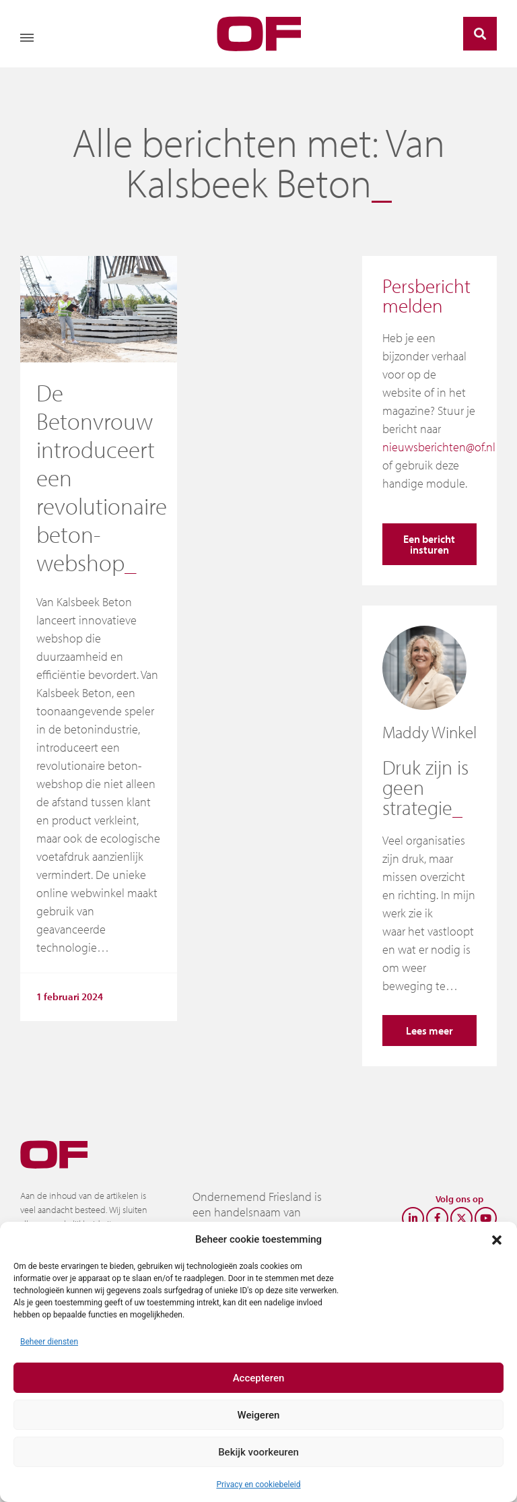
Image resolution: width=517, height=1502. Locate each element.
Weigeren (259, 1415)
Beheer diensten (49, 1341)
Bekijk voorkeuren (258, 1452)
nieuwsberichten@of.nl (438, 447)
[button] (497, 1239)
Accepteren (259, 1378)
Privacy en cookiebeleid (258, 1484)
